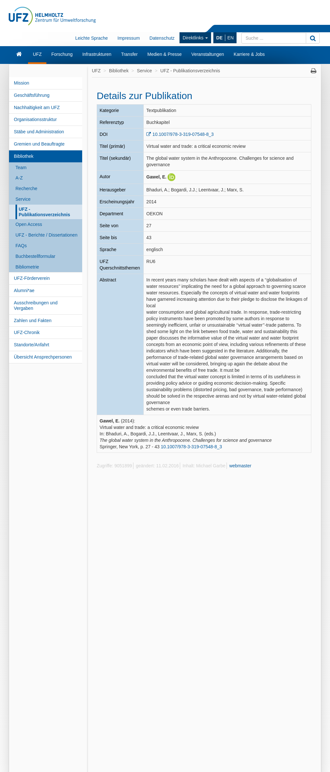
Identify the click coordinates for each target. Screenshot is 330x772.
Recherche (26, 188)
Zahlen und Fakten (33, 320)
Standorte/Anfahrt (31, 344)
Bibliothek (24, 156)
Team (20, 167)
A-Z (19, 177)
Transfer (129, 54)
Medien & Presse (164, 54)
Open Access (28, 224)
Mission (21, 83)
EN (231, 37)
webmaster (240, 465)
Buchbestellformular (35, 256)
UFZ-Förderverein (32, 278)
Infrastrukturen (96, 54)
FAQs (21, 245)
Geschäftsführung (32, 95)
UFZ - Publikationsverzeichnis (44, 212)
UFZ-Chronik (27, 332)
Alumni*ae (24, 290)
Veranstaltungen (207, 54)
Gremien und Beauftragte (39, 144)
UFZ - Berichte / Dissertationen (46, 235)
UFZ (37, 54)
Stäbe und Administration (39, 131)
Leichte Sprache (91, 38)
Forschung (62, 54)
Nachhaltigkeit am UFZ (37, 107)
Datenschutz (162, 38)
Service (23, 199)
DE (219, 37)
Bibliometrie (27, 266)
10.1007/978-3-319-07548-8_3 (183, 134)
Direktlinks (195, 37)
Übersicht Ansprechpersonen (43, 357)
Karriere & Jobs (249, 54)
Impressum (129, 38)
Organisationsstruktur (35, 119)
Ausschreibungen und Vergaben (35, 305)
